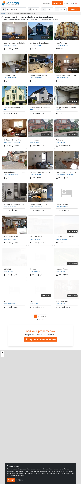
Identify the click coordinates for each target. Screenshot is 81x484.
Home (3, 14)
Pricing (71, 3)
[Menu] (76, 3)
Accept (11, 480)
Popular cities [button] (45, 3)
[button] (43, 316)
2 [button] (38, 316)
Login (66, 3)
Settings (19, 480)
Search (74, 9)
